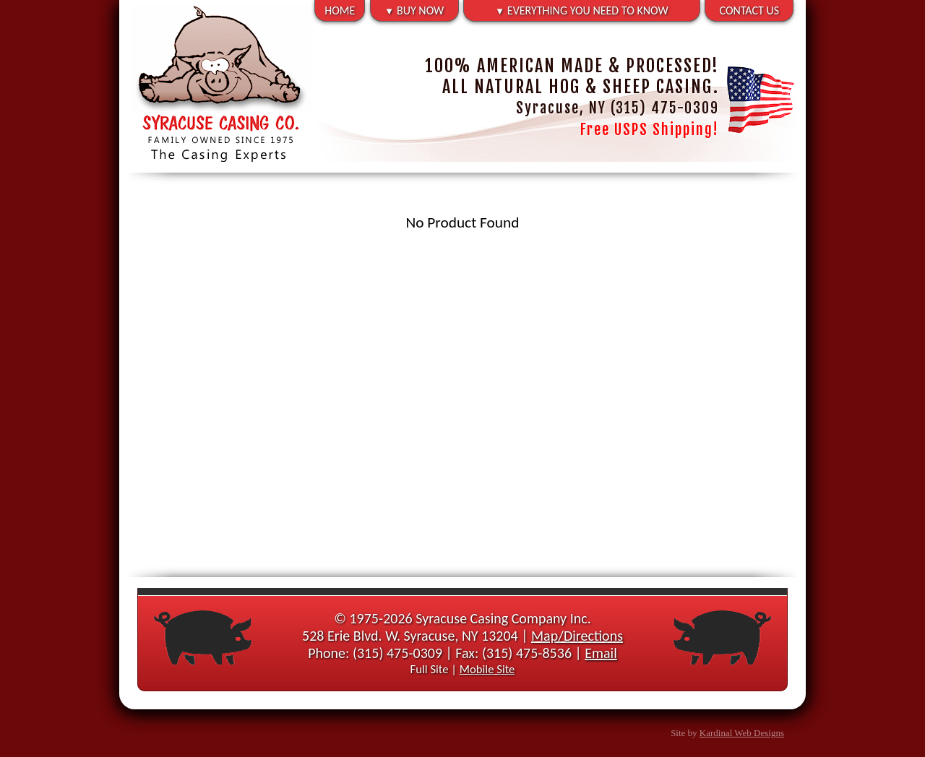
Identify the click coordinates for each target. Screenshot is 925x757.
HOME (339, 10)
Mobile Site (487, 669)
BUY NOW (414, 10)
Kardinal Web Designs (742, 732)
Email (601, 653)
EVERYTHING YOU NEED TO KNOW (581, 10)
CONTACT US (750, 10)
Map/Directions (577, 635)
